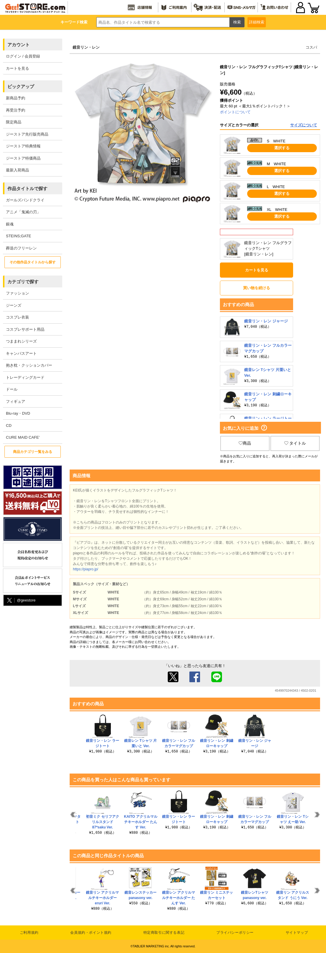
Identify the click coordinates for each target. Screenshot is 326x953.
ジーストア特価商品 (23, 158)
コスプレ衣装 (17, 317)
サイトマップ (297, 932)
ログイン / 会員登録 (23, 56)
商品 (245, 443)
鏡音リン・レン (86, 47)
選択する (282, 148)
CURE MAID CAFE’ (23, 437)
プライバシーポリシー (235, 932)
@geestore (21, 600)
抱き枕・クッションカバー (29, 365)
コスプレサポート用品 (25, 329)
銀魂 (10, 224)
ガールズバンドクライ (25, 200)
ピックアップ (20, 86)
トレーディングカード (25, 377)
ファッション (17, 293)
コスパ (311, 47)
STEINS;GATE (18, 236)
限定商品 (13, 122)
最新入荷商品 (17, 170)
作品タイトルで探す (27, 188)
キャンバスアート (21, 353)
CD (9, 425)
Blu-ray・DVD (18, 413)
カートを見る (17, 68)
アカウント (18, 44)
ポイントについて (235, 112)
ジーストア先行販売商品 (27, 134)
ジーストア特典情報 (23, 146)
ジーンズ (13, 305)
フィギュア (15, 401)
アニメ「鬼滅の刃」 (23, 212)
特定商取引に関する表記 (164, 932)
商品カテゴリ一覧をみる (32, 452)
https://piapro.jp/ (85, 569)
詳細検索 (256, 22)
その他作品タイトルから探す (32, 262)
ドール (11, 389)
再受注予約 (15, 110)
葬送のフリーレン (21, 248)
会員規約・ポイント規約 (90, 932)
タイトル (295, 443)
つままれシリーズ (21, 341)
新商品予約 (15, 98)
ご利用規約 (29, 932)
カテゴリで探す (23, 281)
